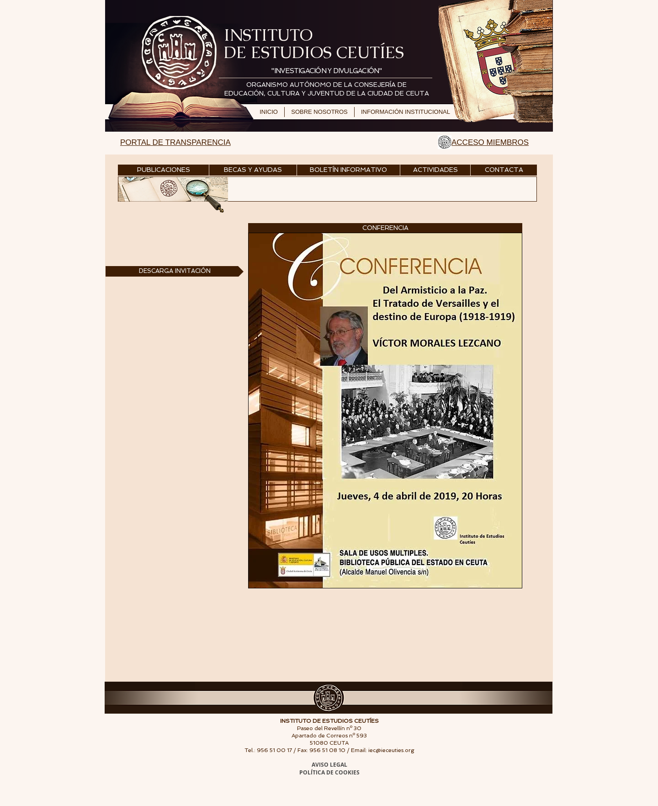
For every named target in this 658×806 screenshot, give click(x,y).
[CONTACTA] (504, 170)
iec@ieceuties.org (391, 750)
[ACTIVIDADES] (435, 170)
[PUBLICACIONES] (163, 170)
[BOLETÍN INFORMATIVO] (348, 170)
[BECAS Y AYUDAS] (253, 170)
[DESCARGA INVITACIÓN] (175, 271)
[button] (385, 228)
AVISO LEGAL (329, 765)
